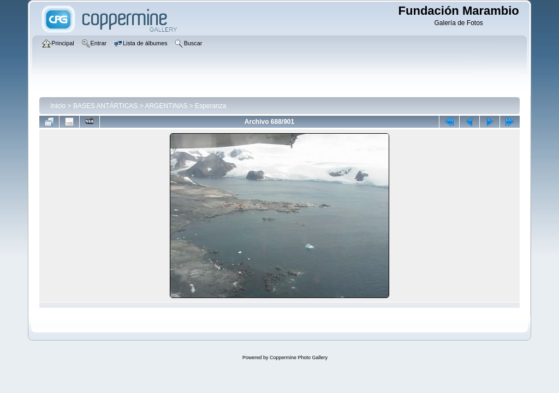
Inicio (58, 106)
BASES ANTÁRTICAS (105, 106)
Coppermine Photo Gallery (299, 357)
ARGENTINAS (166, 106)
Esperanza (210, 106)
